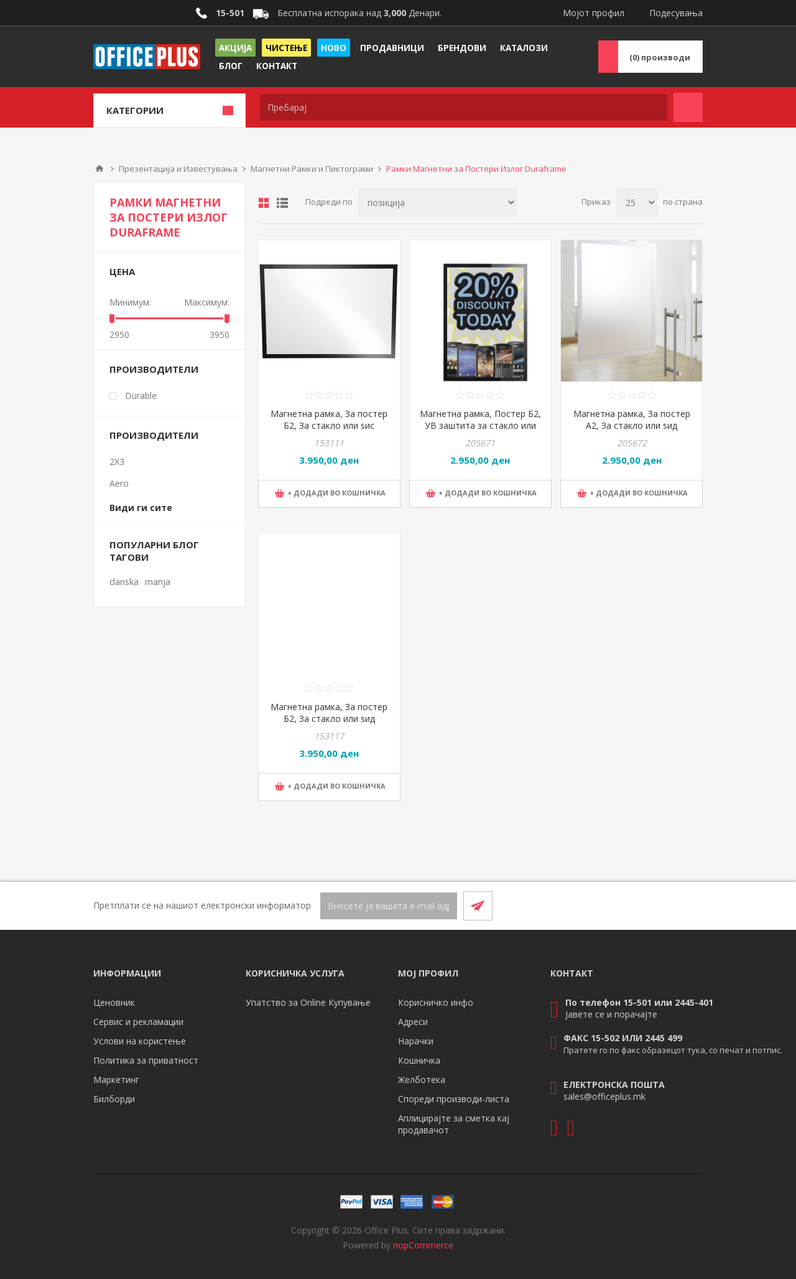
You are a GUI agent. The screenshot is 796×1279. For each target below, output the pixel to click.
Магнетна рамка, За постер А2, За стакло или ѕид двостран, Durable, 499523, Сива (631, 431)
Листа (282, 203)
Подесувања (676, 13)
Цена (122, 271)
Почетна (99, 169)
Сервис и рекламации (138, 1022)
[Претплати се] (388, 905)
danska (124, 582)
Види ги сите (140, 507)
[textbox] (463, 107)
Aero (119, 483)
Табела (263, 203)
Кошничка (419, 1060)
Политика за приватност (145, 1060)
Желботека (421, 1079)
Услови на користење (139, 1041)
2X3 (116, 461)
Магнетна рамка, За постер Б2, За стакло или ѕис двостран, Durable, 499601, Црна (329, 431)
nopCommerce (423, 1245)
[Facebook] (658, 906)
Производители (153, 369)
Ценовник (114, 1002)
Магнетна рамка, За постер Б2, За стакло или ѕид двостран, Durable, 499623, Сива (329, 724)
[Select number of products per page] (636, 203)
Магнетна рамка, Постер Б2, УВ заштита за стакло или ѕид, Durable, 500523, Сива (480, 425)
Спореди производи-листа (453, 1099)
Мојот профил (593, 13)
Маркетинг (116, 1079)
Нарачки (415, 1041)
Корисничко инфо (435, 1002)
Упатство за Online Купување (308, 1002)
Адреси (413, 1022)
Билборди (114, 1099)
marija (157, 582)
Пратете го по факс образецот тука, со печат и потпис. (672, 1050)
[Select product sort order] (437, 203)
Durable (141, 395)
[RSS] (688, 906)
